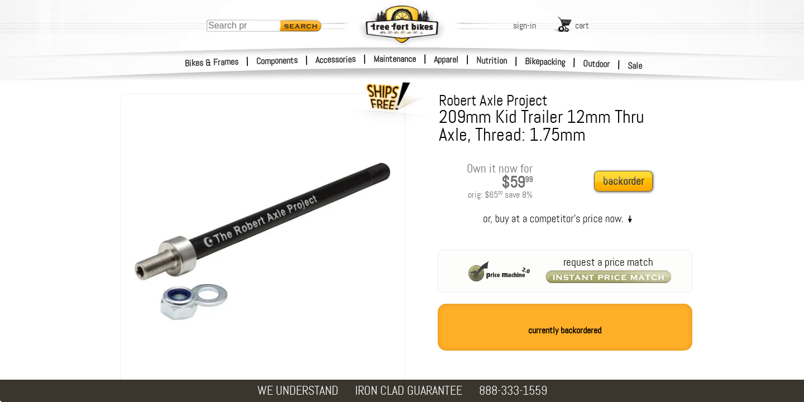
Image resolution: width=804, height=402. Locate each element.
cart (582, 25)
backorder (623, 181)
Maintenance (395, 59)
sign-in (524, 25)
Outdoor (596, 64)
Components (277, 60)
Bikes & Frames (212, 62)
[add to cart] (626, 182)
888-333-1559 (513, 390)
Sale (635, 66)
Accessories (335, 59)
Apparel (446, 59)
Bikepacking (545, 61)
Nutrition (491, 60)
